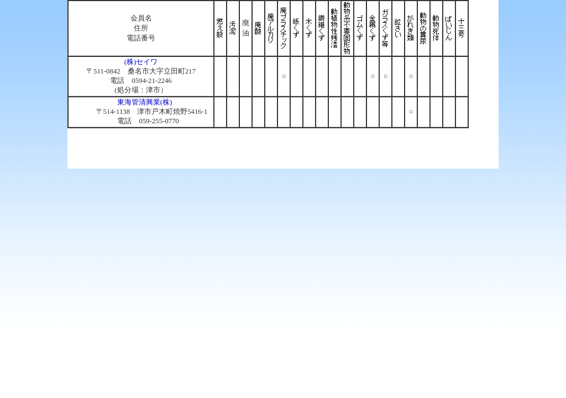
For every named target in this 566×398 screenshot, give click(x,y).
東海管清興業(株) (144, 102)
